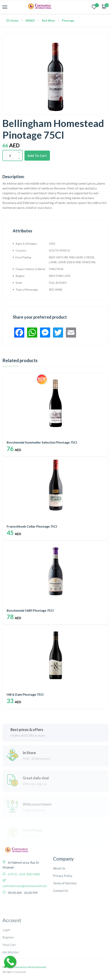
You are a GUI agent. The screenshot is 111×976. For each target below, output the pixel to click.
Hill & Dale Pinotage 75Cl (25, 694)
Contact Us (60, 913)
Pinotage (68, 20)
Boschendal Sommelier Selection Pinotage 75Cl (42, 442)
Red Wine (48, 20)
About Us (59, 890)
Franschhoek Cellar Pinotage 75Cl (32, 526)
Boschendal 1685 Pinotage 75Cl (30, 610)
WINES (30, 20)
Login (6, 957)
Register (8, 965)
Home (12, 20)
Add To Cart (37, 155)
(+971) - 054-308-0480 (23, 891)
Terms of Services (65, 905)
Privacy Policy (62, 898)
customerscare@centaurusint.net (24, 903)
